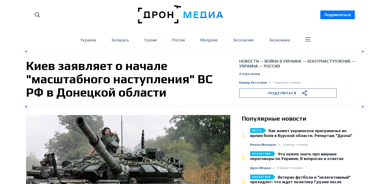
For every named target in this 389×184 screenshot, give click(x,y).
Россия (178, 40)
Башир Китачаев (252, 82)
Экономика (279, 40)
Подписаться (337, 14)
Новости (249, 61)
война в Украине (283, 61)
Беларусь (120, 40)
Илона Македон (263, 144)
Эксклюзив (243, 40)
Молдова (208, 40)
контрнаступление (329, 61)
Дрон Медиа (260, 168)
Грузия (150, 40)
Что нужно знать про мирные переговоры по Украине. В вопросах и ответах (297, 156)
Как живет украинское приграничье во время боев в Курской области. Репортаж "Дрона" (301, 133)
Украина (88, 40)
